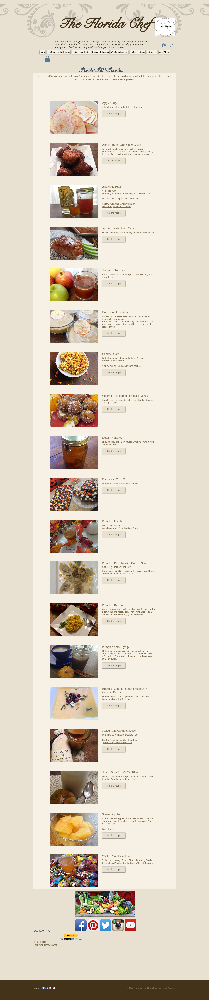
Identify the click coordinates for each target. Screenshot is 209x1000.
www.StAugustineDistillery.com (116, 206)
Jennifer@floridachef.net (45, 945)
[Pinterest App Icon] (93, 925)
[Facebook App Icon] (81, 925)
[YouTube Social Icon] (130, 925)
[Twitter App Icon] (105, 925)
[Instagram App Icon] (118, 925)
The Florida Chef (104, 23)
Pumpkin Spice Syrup (128, 528)
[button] (47, 59)
